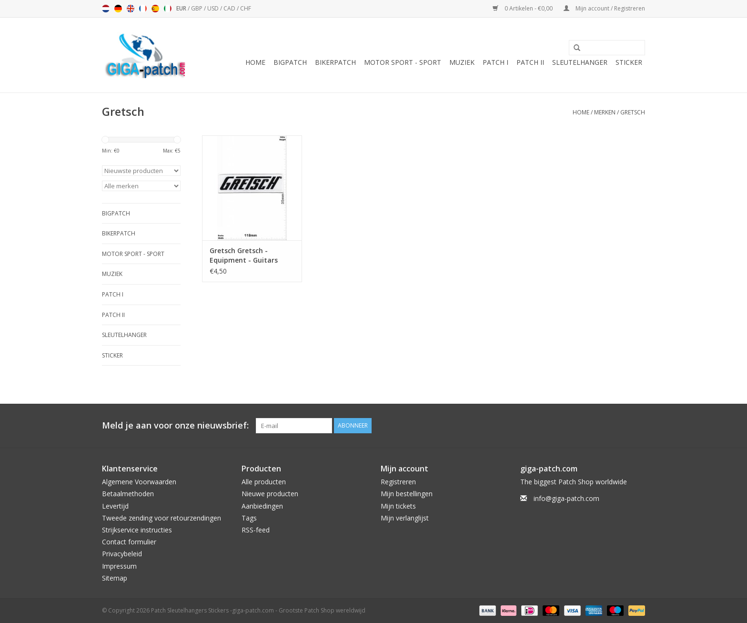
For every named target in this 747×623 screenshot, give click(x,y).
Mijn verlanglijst (405, 517)
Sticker (629, 62)
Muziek (461, 62)
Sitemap (114, 577)
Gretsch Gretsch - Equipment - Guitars (244, 255)
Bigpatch (290, 62)
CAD (230, 8)
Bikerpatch (335, 62)
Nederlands (106, 8)
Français (143, 8)
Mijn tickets (398, 506)
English (130, 8)
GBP (197, 8)
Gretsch (632, 112)
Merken (605, 112)
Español (155, 8)
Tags (249, 517)
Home (255, 62)
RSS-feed (256, 529)
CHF (245, 8)
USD (213, 8)
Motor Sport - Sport (402, 62)
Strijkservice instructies (137, 529)
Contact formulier (129, 541)
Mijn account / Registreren (604, 8)
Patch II (530, 62)
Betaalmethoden (128, 493)
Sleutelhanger (579, 62)
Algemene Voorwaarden (139, 481)
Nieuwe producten (270, 493)
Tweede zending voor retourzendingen (161, 517)
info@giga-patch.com (566, 498)
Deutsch (118, 8)
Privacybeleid (122, 553)
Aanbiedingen (262, 506)
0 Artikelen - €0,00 (523, 8)
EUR (182, 8)
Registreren (398, 481)
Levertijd (115, 506)
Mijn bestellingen (407, 493)
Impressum (119, 566)
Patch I (495, 62)
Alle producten (264, 481)
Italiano (168, 8)
